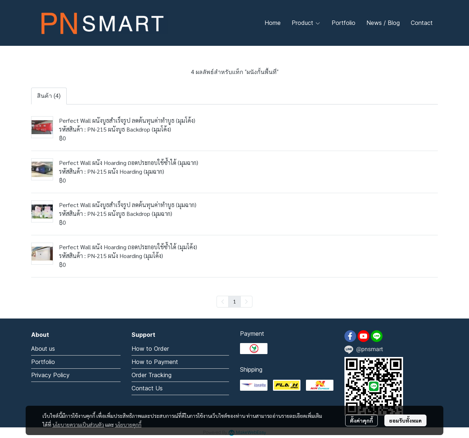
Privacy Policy (50, 375)
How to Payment (155, 361)
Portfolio (43, 361)
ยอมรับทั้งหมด (405, 420)
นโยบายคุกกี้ (128, 424)
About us (43, 348)
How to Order (150, 348)
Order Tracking (151, 375)
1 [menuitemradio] (234, 301)
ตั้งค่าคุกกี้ (361, 420)
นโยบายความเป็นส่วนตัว (78, 424)
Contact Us (147, 388)
